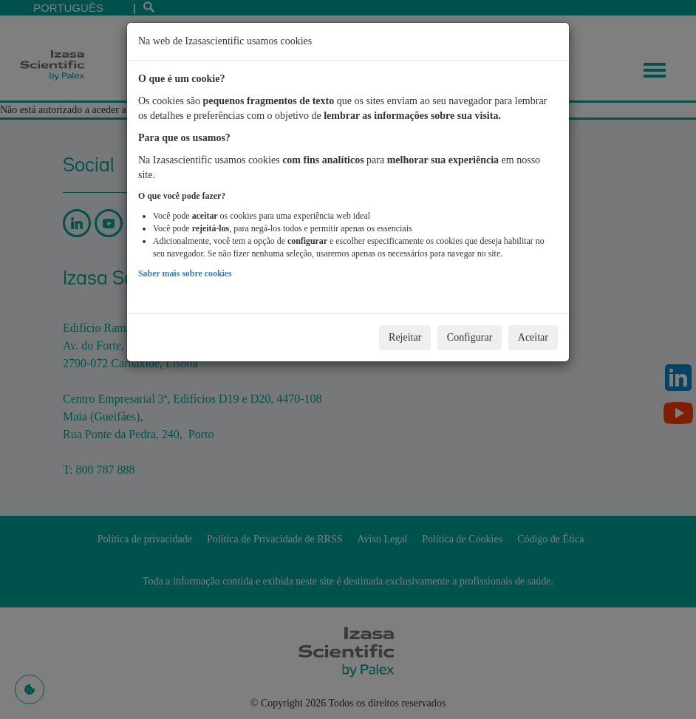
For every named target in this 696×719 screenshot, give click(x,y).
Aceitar (533, 337)
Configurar (469, 337)
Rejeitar (405, 337)
